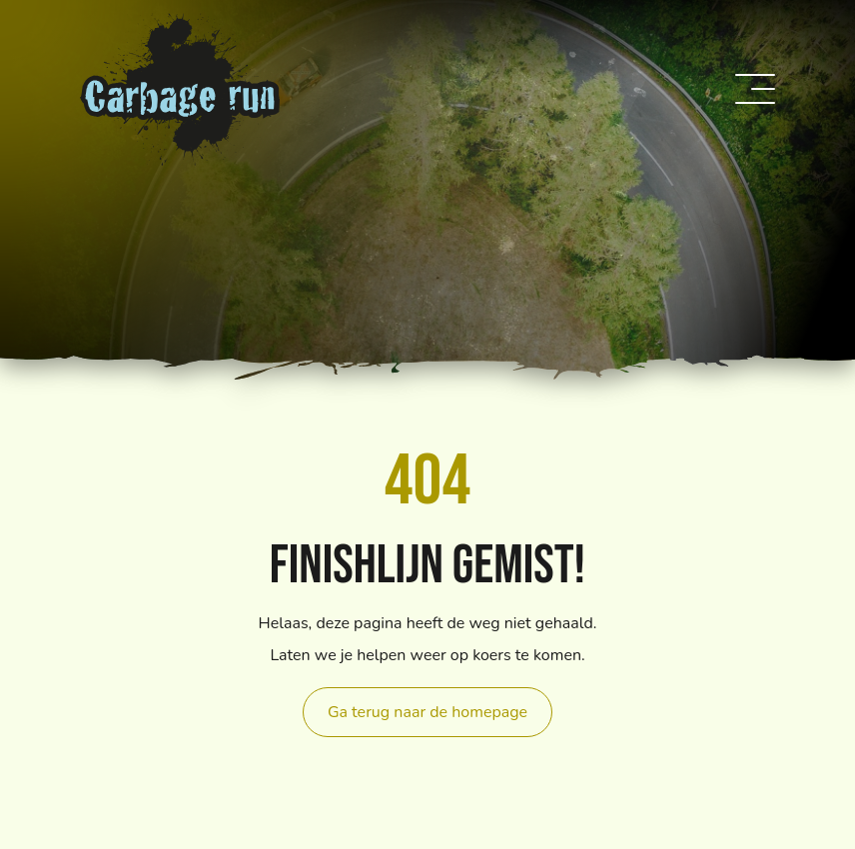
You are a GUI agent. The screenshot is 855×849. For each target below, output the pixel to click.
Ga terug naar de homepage (427, 712)
